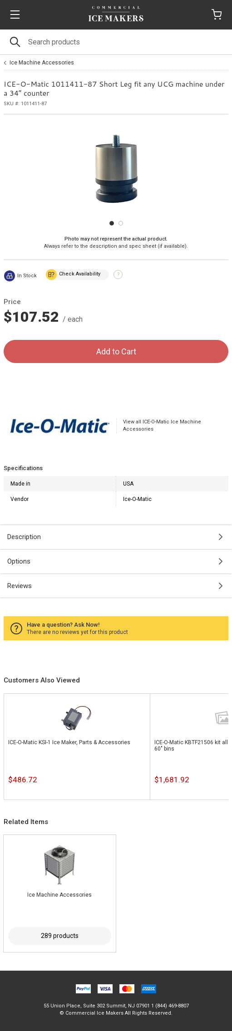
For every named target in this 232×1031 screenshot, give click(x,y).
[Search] (116, 41)
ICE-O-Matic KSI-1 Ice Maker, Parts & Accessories (69, 742)
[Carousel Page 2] (120, 223)
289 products (60, 935)
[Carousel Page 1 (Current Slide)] (111, 223)
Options (18, 561)
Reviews (19, 586)
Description (24, 537)
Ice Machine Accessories (42, 62)
